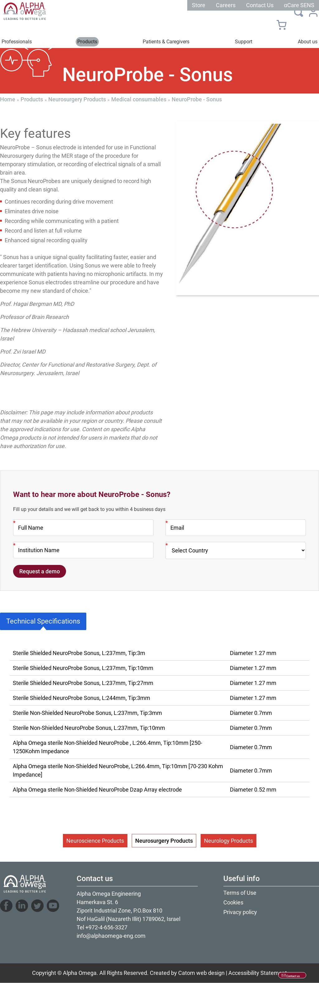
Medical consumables (138, 99)
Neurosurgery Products (77, 99)
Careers (226, 5)
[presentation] (247, 208)
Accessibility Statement (257, 973)
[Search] (298, 12)
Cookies (233, 902)
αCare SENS (299, 5)
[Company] (83, 550)
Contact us (293, 976)
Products (32, 99)
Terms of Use (239, 892)
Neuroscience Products (95, 840)
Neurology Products (228, 840)
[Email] (235, 527)
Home (7, 99)
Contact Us (260, 5)
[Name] (83, 527)
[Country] (235, 550)
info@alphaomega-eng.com (111, 935)
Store (198, 5)
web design (210, 973)
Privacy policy (240, 912)
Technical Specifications (43, 621)
